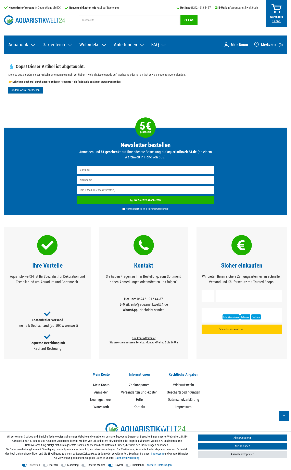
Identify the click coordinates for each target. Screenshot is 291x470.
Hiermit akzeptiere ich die (147, 209)
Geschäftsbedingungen (183, 392)
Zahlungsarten (139, 385)
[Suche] (189, 20)
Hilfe (139, 400)
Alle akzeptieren (242, 437)
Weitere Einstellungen (159, 465)
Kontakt (139, 407)
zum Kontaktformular (143, 338)
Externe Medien (96, 465)
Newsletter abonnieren (145, 200)
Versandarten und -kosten (139, 392)
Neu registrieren (101, 400)
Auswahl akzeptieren (242, 454)
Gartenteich (53, 45)
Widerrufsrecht (183, 385)
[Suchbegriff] (129, 20)
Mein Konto (101, 385)
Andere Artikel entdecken (25, 90)
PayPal (119, 465)
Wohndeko (89, 45)
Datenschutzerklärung (183, 400)
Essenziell (34, 465)
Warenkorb (101, 407)
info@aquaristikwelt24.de (243, 8)
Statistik (53, 465)
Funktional (138, 465)
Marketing (73, 465)
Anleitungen (125, 45)
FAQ (155, 45)
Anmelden (101, 392)
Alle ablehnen (242, 446)
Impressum (183, 407)
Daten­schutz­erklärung (127, 457)
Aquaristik (18, 45)
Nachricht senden (151, 310)
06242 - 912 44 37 (200, 8)
